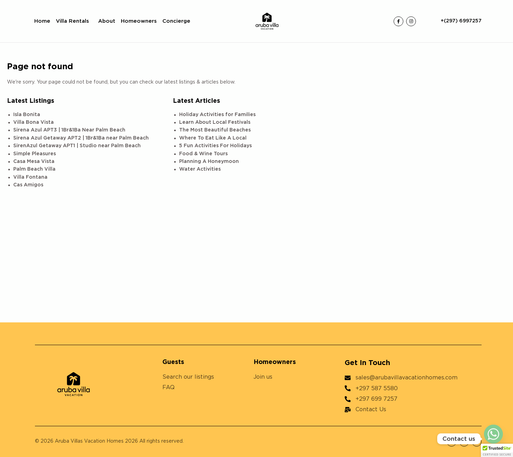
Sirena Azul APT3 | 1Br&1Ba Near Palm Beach (69, 130)
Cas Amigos (28, 185)
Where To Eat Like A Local (213, 138)
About (106, 21)
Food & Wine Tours (203, 153)
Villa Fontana (30, 177)
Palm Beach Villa (34, 169)
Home (42, 21)
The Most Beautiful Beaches (215, 130)
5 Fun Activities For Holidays (215, 145)
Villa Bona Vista (33, 122)
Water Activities (200, 169)
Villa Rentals (74, 21)
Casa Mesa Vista (33, 161)
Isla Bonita (26, 114)
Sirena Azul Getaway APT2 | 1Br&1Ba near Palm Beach (81, 138)
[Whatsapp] (493, 438)
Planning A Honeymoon (209, 161)
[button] (497, 450)
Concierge (176, 21)
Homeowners (139, 21)
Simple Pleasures (34, 153)
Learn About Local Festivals (214, 122)
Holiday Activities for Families (217, 114)
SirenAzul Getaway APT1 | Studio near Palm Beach (77, 145)
